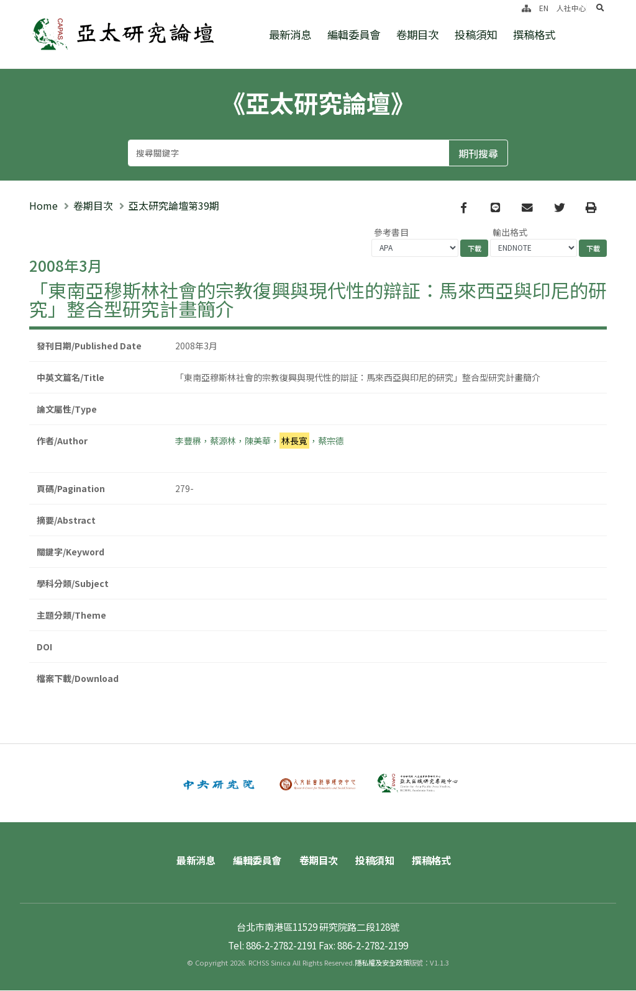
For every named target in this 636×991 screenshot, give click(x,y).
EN (543, 7)
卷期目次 (417, 34)
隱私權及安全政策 (382, 963)
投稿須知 (476, 34)
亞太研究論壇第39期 (174, 205)
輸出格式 (510, 232)
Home (43, 205)
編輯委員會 (353, 34)
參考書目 (391, 232)
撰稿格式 (534, 34)
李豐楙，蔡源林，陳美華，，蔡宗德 (259, 441)
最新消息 (290, 34)
